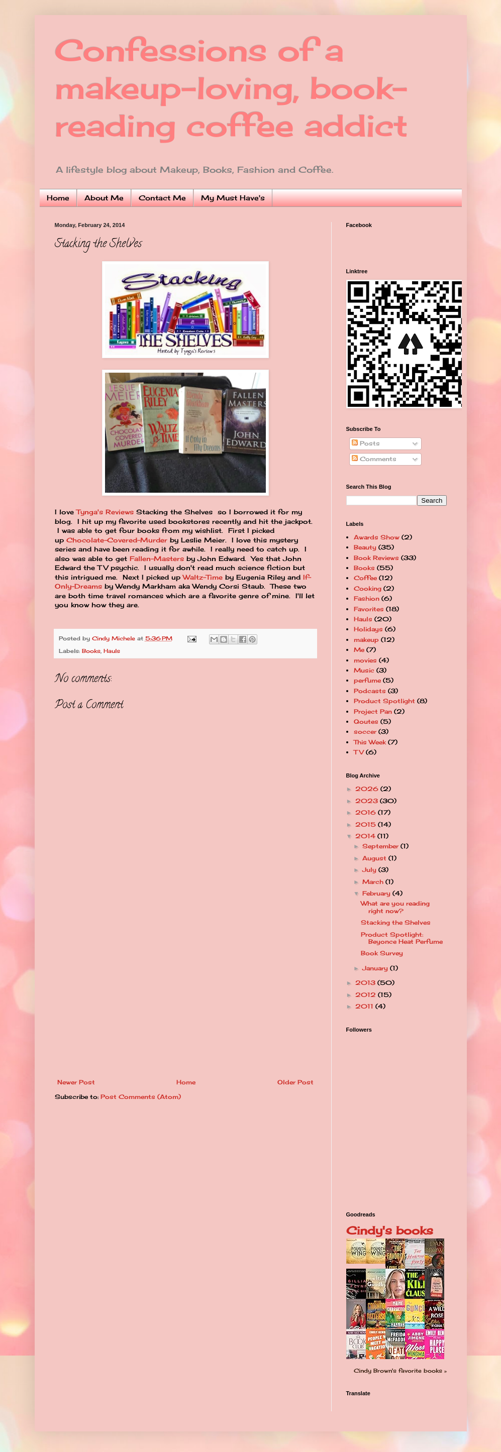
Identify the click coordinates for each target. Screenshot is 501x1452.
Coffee (365, 578)
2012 (366, 994)
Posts (366, 443)
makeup (366, 639)
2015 (366, 824)
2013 (366, 982)
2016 (366, 812)
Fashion (366, 598)
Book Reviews (376, 558)
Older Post (295, 1082)
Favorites (369, 609)
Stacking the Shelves (396, 922)
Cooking (367, 588)
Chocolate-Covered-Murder (116, 540)
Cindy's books (389, 1230)
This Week (370, 742)
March (373, 881)
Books (91, 650)
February (377, 893)
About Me (104, 197)
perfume (367, 680)
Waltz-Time (203, 577)
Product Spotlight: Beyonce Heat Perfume (402, 938)
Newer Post (76, 1082)
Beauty (365, 547)
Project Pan (373, 711)
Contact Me (162, 197)
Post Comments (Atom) (141, 1096)
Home (58, 197)
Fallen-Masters (157, 558)
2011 (365, 1006)
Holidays (368, 629)
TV (359, 752)
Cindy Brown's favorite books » (400, 1370)
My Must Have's (233, 197)
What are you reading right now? (395, 907)
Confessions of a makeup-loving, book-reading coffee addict (231, 88)
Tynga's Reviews (105, 512)
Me (359, 649)
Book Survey (382, 953)
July (370, 869)
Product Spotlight (384, 701)
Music (364, 670)
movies (365, 660)
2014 (366, 836)
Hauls (112, 650)
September (381, 846)
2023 (367, 801)
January (376, 968)
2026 (367, 789)
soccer (365, 731)
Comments (374, 459)
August (375, 858)
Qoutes (366, 721)
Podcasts (370, 691)
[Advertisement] (185, 1003)
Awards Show (376, 537)
